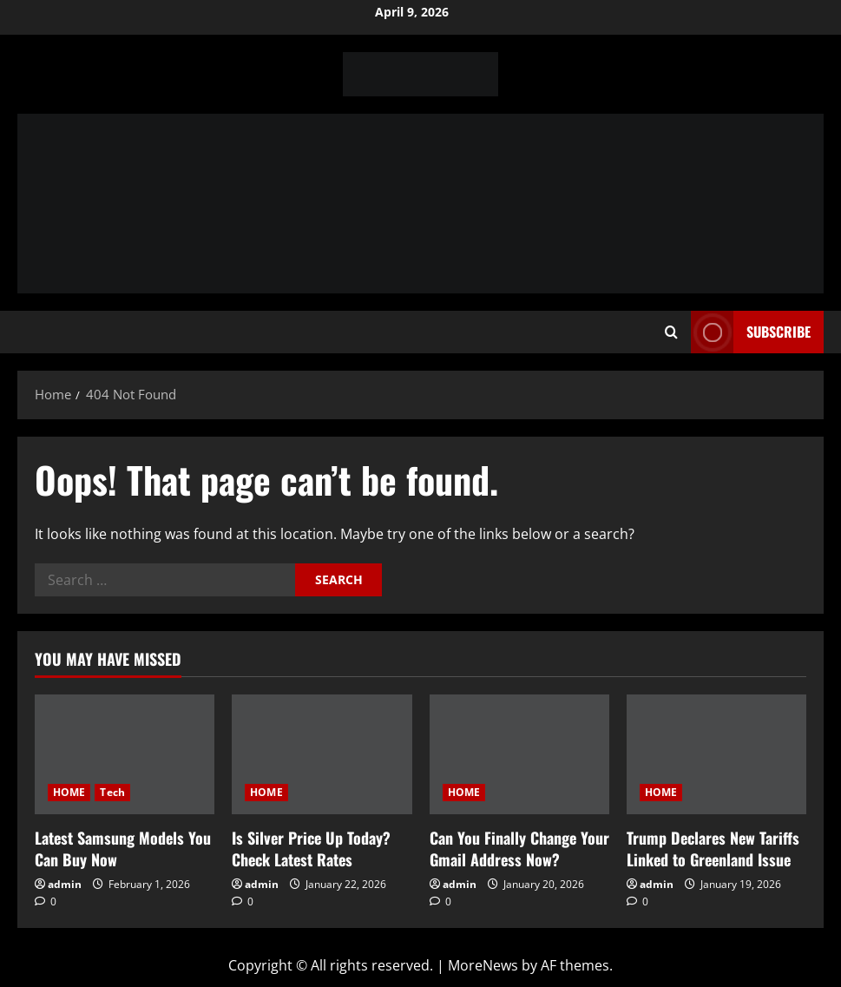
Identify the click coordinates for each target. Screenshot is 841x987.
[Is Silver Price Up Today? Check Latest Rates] (321, 754)
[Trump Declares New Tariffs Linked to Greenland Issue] (716, 754)
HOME (69, 792)
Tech (112, 792)
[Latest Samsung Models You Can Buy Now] (124, 754)
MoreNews (483, 965)
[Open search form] (671, 332)
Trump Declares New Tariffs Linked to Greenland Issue (713, 848)
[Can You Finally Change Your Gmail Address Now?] (519, 754)
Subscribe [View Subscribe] (751, 332)
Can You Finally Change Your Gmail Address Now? (519, 848)
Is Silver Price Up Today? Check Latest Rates (311, 848)
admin (65, 884)
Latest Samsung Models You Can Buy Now (123, 848)
